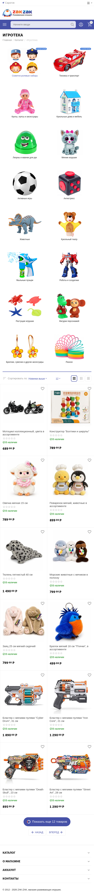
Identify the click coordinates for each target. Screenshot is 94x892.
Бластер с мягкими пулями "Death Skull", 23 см (23, 791)
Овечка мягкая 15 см (15, 502)
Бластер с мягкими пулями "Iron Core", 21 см (69, 719)
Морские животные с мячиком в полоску (69, 576)
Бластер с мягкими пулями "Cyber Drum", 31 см (23, 719)
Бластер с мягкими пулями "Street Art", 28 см (70, 791)
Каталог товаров (4, 24)
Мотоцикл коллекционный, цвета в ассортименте (23, 433)
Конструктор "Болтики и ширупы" (69, 431)
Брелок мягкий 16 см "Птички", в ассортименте (69, 648)
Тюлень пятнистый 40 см (18, 574)
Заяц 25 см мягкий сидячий (19, 646)
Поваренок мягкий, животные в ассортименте (68, 504)
